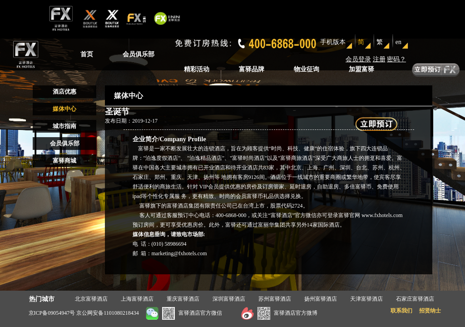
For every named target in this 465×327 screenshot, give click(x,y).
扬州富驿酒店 (320, 299)
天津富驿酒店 (366, 299)
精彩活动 (196, 69)
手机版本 (333, 42)
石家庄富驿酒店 (415, 299)
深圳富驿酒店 (229, 299)
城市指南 (64, 126)
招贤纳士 (430, 310)
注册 (379, 59)
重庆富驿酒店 (183, 299)
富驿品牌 (251, 69)
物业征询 (306, 69)
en (398, 42)
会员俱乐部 (138, 54)
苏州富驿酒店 (274, 299)
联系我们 (401, 310)
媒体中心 (64, 108)
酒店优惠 (64, 91)
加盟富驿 (361, 69)
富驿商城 (64, 160)
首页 (86, 54)
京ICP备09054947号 (52, 313)
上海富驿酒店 (137, 299)
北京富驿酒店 (91, 299)
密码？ (396, 59)
